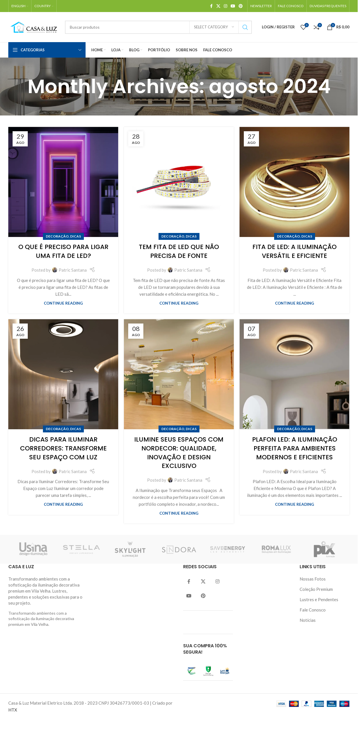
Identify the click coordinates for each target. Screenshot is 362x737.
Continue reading (63, 303)
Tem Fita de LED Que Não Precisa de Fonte (179, 251)
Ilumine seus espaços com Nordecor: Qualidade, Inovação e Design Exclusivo (178, 452)
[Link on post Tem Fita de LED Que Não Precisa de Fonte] (179, 182)
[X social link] (218, 6)
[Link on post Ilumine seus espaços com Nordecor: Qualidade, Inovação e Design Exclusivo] (179, 374)
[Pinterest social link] (240, 6)
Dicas (75, 236)
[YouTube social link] (233, 6)
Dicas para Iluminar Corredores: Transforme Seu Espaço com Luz (63, 448)
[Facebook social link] (211, 6)
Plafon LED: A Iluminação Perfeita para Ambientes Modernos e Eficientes (294, 448)
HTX (12, 709)
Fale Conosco (313, 609)
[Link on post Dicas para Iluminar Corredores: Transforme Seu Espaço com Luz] (63, 374)
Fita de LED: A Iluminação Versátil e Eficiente (294, 251)
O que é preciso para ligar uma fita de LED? (63, 251)
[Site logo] (33, 26)
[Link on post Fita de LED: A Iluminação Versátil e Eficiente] (294, 182)
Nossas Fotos (313, 578)
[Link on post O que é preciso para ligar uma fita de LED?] (63, 182)
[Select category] (214, 27)
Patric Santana (73, 270)
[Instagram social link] (225, 6)
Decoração (57, 236)
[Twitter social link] (203, 581)
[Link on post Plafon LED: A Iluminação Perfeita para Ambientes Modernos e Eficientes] (294, 374)
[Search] (158, 27)
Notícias (308, 620)
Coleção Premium (316, 589)
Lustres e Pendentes (319, 599)
